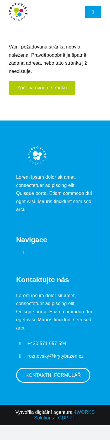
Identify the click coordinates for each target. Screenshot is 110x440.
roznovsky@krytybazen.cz (55, 356)
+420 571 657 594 (46, 343)
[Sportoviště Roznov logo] (18, 5)
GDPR (65, 417)
